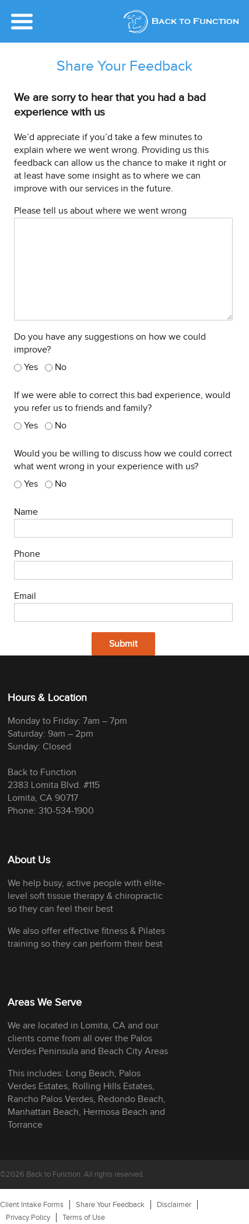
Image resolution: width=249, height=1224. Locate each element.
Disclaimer (174, 1204)
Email (25, 596)
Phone (27, 554)
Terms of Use (83, 1217)
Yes (31, 367)
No (60, 367)
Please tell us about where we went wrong (100, 211)
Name (26, 512)
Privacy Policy (28, 1217)
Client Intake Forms (32, 1204)
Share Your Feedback (110, 1204)
